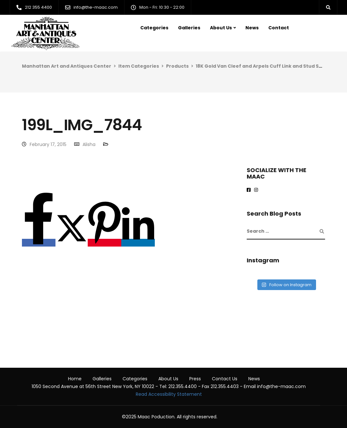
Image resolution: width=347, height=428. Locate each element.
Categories (154, 27)
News (252, 27)
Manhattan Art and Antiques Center (66, 66)
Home (75, 378)
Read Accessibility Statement (169, 394)
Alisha (89, 144)
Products (177, 66)
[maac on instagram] (257, 190)
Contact (278, 27)
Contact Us (224, 378)
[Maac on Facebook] (250, 190)
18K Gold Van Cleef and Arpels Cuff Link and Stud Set (260, 66)
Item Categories (138, 66)
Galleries (189, 27)
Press (195, 378)
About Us (221, 27)
